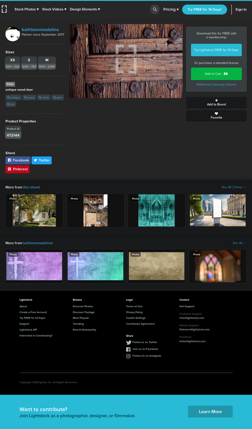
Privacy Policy (134, 312)
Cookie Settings (136, 318)
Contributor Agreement (140, 324)
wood (29, 97)
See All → (240, 243)
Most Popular (81, 318)
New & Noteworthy (84, 330)
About (23, 306)
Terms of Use (134, 306)
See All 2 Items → (234, 187)
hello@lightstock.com (192, 341)
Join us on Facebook (145, 349)
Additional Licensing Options (216, 84)
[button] (27, 9)
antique (13, 97)
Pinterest (17, 169)
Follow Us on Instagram (146, 356)
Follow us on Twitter (144, 342)
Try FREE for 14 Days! (205, 9)
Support (24, 324)
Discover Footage (84, 312)
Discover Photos (83, 306)
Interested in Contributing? (36, 335)
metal (44, 97)
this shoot (31, 187)
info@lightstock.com (191, 318)
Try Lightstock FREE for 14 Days (216, 50)
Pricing (171, 10)
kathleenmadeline (40, 29)
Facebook (18, 160)
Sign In (241, 9)
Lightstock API (28, 330)
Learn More (210, 411)
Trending (78, 324)
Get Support (186, 306)
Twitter (41, 160)
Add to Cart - (216, 73)
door (57, 97)
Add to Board (216, 103)
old (10, 104)
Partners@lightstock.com (194, 329)
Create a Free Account (33, 312)
